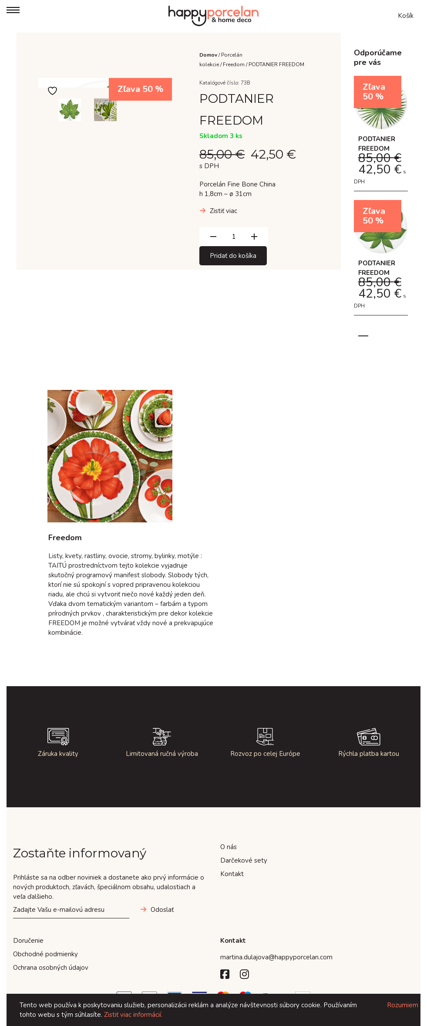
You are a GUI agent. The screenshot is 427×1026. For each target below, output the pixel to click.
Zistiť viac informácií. (133, 1014)
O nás (228, 847)
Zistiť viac (223, 211)
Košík (406, 15)
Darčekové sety (243, 860)
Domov (208, 54)
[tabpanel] (380, 200)
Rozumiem (402, 1005)
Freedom (234, 64)
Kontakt (232, 874)
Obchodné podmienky (45, 954)
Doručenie (28, 940)
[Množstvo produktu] (233, 236)
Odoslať (162, 909)
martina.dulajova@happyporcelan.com (276, 957)
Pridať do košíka (233, 255)
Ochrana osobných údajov (50, 967)
